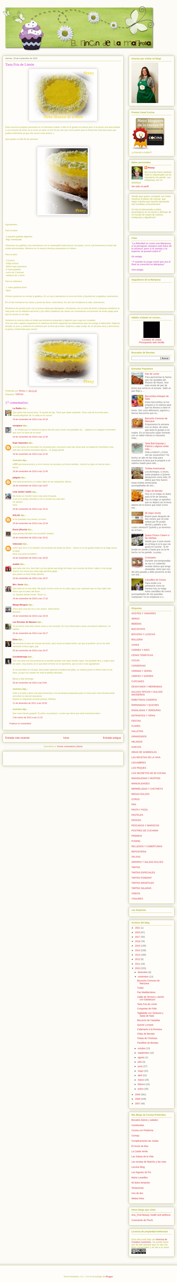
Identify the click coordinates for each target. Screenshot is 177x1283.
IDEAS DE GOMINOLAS (144, 752)
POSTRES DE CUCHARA (144, 830)
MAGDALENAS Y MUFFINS (145, 778)
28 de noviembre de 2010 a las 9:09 (30, 682)
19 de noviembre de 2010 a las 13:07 (30, 485)
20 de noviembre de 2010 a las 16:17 (30, 633)
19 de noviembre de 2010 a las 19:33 (30, 616)
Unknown (17, 544)
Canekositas (137, 1125)
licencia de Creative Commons (149, 1240)
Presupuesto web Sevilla (151, 342)
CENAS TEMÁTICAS (142, 655)
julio (140, 1062)
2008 (138, 1099)
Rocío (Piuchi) (20, 529)
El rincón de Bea (139, 1146)
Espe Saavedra (20, 443)
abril (140, 1075)
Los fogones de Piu (141, 1172)
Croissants (150, 557)
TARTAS (19, 394)
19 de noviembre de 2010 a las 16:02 (30, 558)
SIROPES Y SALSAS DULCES (147, 862)
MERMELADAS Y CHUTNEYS (147, 788)
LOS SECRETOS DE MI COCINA (148, 773)
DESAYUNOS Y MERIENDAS (146, 686)
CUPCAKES (137, 681)
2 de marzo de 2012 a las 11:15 (28, 717)
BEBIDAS (136, 623)
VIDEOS (135, 893)
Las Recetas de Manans (25, 622)
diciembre (143, 972)
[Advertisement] (24, 757)
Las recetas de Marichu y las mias (148, 1161)
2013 (138, 954)
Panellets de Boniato (147, 1042)
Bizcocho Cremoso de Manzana (148, 982)
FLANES (135, 726)
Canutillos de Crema (155, 579)
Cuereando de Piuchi (142, 1220)
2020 (138, 932)
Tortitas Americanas (155, 468)
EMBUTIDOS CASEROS (144, 699)
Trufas (140, 988)
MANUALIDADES (140, 783)
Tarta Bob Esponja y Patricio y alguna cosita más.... (157, 446)
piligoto (16, 477)
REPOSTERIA (138, 851)
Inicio (66, 737)
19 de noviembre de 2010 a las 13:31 (30, 509)
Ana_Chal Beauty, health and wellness (151, 1215)
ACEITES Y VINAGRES (143, 613)
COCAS (135, 660)
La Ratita (17, 408)
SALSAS (135, 856)
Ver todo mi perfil (140, 186)
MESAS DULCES (140, 794)
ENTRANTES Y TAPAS (143, 715)
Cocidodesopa (20, 656)
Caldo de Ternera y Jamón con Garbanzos (150, 998)
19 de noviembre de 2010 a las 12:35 (30, 437)
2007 (138, 1103)
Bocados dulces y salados (144, 1120)
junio (140, 1066)
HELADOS (136, 741)
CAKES (135, 644)
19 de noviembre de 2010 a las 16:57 (30, 578)
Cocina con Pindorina (142, 1130)
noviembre (143, 976)
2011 (138, 963)
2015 (138, 945)
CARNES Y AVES (140, 650)
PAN (133, 804)
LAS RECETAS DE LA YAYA (145, 757)
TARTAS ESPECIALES (143, 872)
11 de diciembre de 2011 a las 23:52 (30, 703)
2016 (138, 941)
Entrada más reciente (17, 737)
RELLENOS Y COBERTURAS (146, 846)
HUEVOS (136, 747)
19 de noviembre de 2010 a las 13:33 (30, 523)
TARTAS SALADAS (141, 888)
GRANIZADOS (139, 736)
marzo (141, 1079)
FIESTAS (136, 720)
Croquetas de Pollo (147, 1008)
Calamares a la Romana (149, 1029)
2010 (138, 968)
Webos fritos (137, 1198)
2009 (138, 1094)
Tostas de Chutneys (147, 1038)
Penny (151, 167)
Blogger (109, 1276)
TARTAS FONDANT (141, 877)
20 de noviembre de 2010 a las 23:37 (30, 650)
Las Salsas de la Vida (142, 1156)
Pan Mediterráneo (146, 992)
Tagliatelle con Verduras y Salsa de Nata (150, 1014)
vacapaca (17, 425)
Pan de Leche (152, 373)
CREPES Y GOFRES (142, 676)
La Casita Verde (139, 1151)
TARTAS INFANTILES (142, 883)
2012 (138, 959)
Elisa (15, 639)
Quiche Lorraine (145, 1025)
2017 (138, 937)
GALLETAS (137, 731)
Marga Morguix (20, 604)
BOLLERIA (137, 639)
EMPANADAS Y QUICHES (145, 705)
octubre (142, 1048)
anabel (16, 564)
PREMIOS (136, 835)
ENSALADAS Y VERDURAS (146, 710)
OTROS (135, 799)
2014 (138, 950)
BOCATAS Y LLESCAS (143, 634)
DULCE (16, 515)
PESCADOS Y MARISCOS (145, 825)
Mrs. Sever (18, 584)
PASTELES (137, 815)
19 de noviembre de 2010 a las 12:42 (30, 454)
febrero (142, 1084)
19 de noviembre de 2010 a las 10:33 (30, 419)
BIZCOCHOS (138, 629)
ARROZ (135, 618)
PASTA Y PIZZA (139, 809)
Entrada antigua (112, 737)
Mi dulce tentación (140, 1182)
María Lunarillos (139, 1177)
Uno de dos (137, 1193)
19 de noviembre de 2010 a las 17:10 (30, 598)
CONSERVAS (138, 665)
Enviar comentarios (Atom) (69, 746)
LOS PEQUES (138, 768)
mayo (141, 1071)
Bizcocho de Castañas (148, 1020)
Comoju (135, 1135)
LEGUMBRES (138, 762)
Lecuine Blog (138, 1167)
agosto (141, 1057)
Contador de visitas (151, 339)
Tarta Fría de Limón (147, 1004)
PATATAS (136, 820)
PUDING (135, 841)
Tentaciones (137, 1188)
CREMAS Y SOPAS (141, 671)
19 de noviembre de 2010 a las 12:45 (30, 471)
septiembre (144, 1053)
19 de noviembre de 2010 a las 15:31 (30, 537)
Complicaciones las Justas (144, 1141)
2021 (138, 927)
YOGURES (137, 898)
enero (141, 1089)
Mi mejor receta (153, 513)
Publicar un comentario (20, 723)
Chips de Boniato (154, 490)
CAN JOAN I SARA (22, 492)
